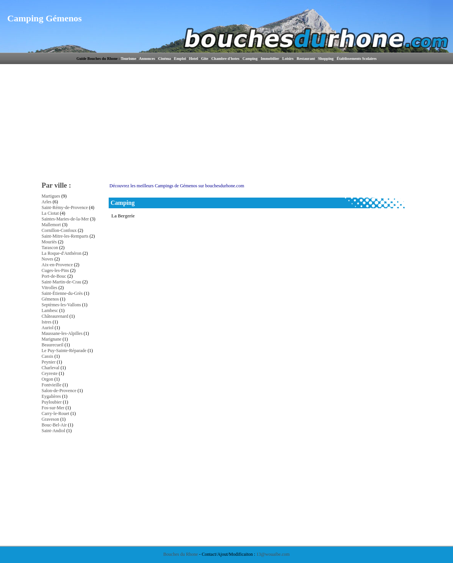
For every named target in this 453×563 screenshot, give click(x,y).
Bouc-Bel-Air (54, 425)
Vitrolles (49, 287)
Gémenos (50, 299)
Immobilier (270, 58)
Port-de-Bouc (54, 276)
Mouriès (49, 242)
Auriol (47, 327)
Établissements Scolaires (357, 58)
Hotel (193, 58)
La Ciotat (50, 213)
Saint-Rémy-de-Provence (65, 207)
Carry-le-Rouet (55, 413)
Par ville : (56, 185)
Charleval (50, 367)
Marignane (51, 339)
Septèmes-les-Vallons (61, 304)
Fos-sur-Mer (53, 407)
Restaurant (306, 58)
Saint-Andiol (53, 430)
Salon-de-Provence (59, 390)
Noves (47, 259)
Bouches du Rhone (180, 554)
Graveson (50, 419)
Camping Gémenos (44, 18)
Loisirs (287, 58)
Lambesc (50, 310)
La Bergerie (123, 216)
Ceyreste (50, 373)
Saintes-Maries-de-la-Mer (65, 219)
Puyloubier (52, 402)
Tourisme (128, 58)
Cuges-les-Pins (55, 270)
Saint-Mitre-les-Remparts (65, 236)
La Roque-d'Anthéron (61, 253)
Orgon (47, 379)
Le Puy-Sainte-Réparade (64, 350)
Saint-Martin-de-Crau (61, 282)
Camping (250, 58)
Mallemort (51, 224)
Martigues (51, 196)
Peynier (49, 362)
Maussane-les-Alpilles (62, 333)
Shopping (326, 58)
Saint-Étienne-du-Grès (62, 293)
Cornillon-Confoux (59, 230)
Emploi (180, 58)
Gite (204, 58)
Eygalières (51, 396)
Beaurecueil (52, 344)
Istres (46, 322)
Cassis (47, 356)
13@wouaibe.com (272, 554)
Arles (46, 201)
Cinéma (164, 58)
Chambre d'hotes (225, 58)
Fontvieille (51, 385)
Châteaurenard (55, 316)
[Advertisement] (293, 122)
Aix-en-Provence (57, 264)
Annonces (147, 58)
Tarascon (50, 247)
